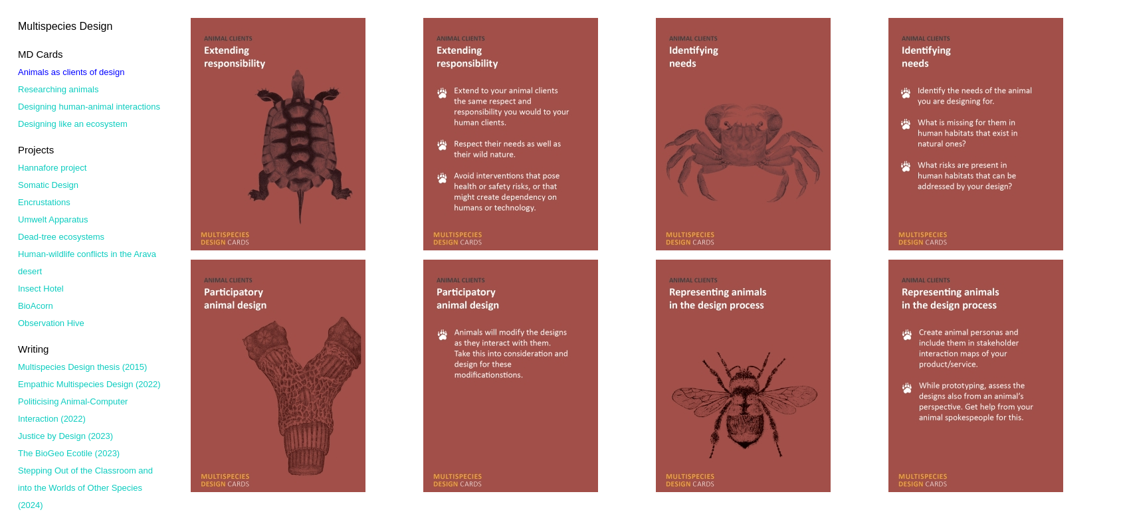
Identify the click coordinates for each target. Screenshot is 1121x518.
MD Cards (40, 54)
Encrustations (44, 202)
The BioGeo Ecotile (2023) (69, 453)
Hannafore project (52, 168)
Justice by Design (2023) (65, 436)
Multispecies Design (65, 26)
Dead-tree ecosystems (61, 237)
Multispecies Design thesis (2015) (82, 367)
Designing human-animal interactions (89, 107)
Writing (33, 349)
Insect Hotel (41, 289)
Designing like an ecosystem (73, 124)
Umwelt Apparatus (53, 219)
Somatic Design (48, 185)
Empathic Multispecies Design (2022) (89, 384)
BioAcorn (35, 306)
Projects (36, 149)
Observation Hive (51, 323)
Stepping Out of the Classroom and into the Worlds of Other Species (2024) (85, 488)
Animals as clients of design (71, 72)
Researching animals (58, 89)
